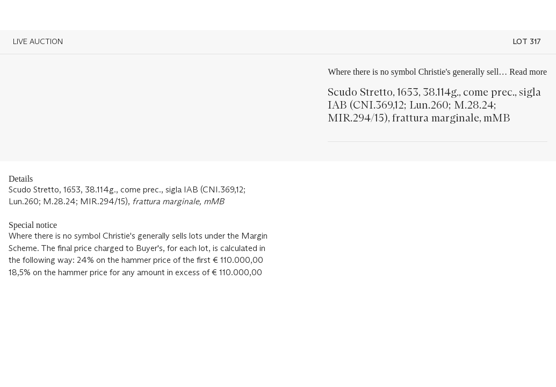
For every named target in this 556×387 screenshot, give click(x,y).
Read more (528, 71)
